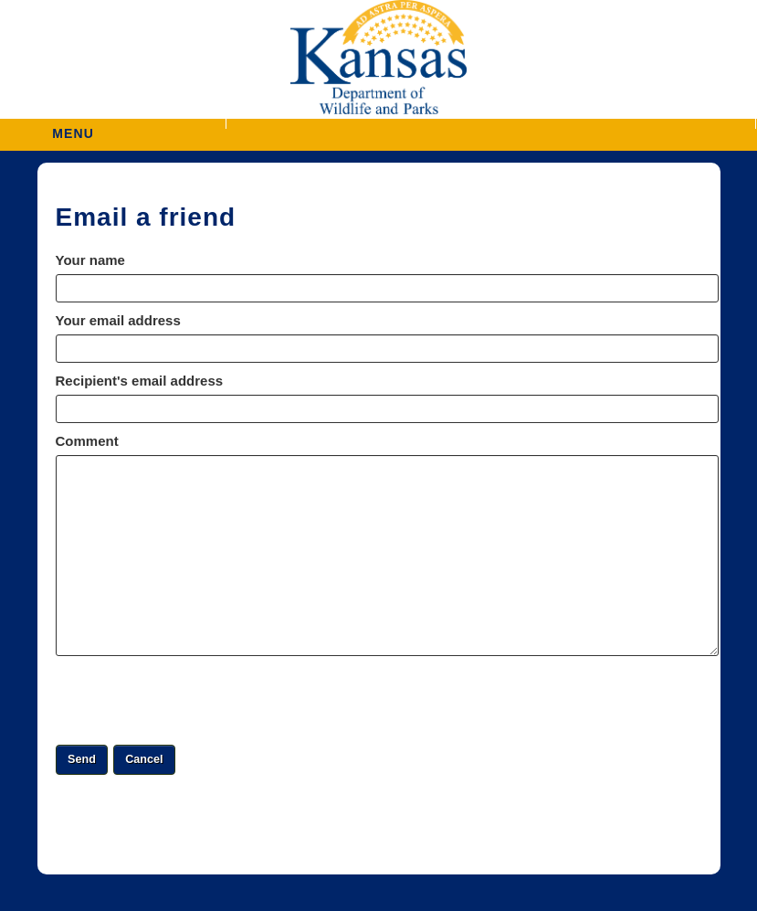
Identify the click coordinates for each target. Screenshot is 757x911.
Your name (90, 260)
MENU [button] (73, 127)
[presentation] (194, 700)
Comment (87, 441)
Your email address (118, 320)
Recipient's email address (140, 380)
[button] (490, 124)
